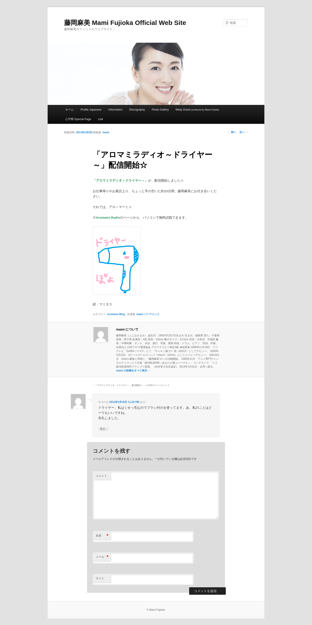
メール (102, 557)
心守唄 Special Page (78, 119)
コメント (101, 475)
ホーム (69, 109)
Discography (137, 109)
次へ (243, 132)
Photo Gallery (160, 109)
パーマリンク (151, 314)
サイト (100, 578)
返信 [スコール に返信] (103, 429)
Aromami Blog (116, 314)
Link (100, 119)
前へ (232, 132)
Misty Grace (197, 109)
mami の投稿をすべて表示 (133, 370)
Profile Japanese (91, 109)
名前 (102, 536)
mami (105, 132)
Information (115, 109)
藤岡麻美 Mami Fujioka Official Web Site (125, 22)
